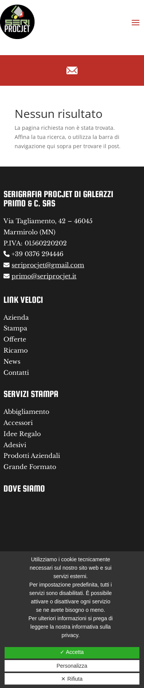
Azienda (16, 317)
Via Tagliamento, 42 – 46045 (48, 221)
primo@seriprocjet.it (44, 276)
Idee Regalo (22, 434)
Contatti (16, 372)
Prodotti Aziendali (31, 455)
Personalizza (71, 666)
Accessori (18, 423)
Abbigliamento (26, 411)
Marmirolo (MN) (29, 232)
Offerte (14, 339)
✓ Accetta (72, 652)
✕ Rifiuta (72, 679)
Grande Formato (29, 467)
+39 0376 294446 (37, 254)
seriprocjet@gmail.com (48, 265)
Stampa (15, 328)
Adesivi (14, 445)
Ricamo (15, 350)
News (11, 361)
